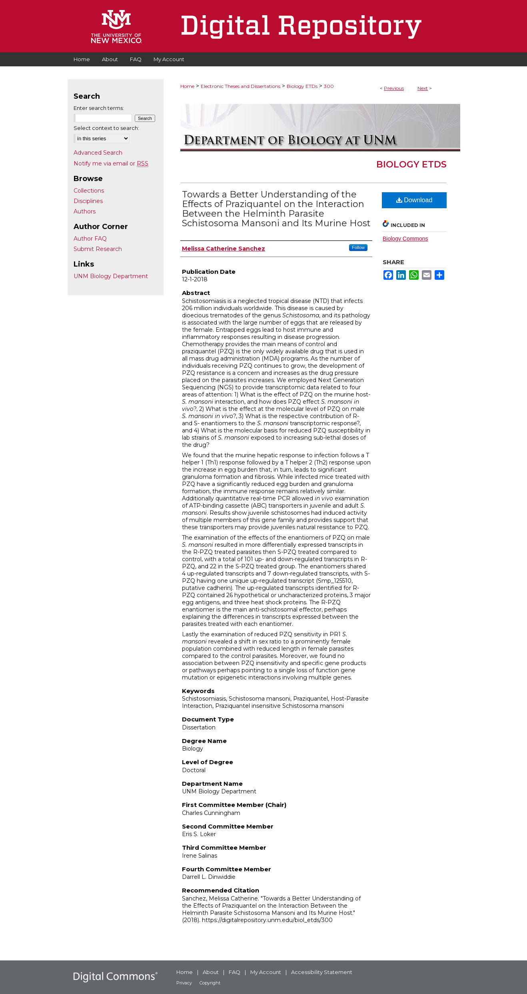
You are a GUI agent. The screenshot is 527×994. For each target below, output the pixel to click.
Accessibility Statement (321, 972)
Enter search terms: (99, 108)
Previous (394, 88)
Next (422, 88)
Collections (89, 190)
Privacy (184, 983)
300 (329, 86)
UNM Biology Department (111, 276)
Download (414, 200)
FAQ (234, 972)
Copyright (210, 983)
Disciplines (88, 201)
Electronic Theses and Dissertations (240, 86)
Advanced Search (98, 152)
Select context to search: (106, 128)
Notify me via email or (111, 163)
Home (187, 86)
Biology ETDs (302, 86)
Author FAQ (90, 238)
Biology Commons (405, 238)
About (211, 972)
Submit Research (98, 249)
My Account (265, 972)
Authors (85, 211)
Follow (358, 247)
